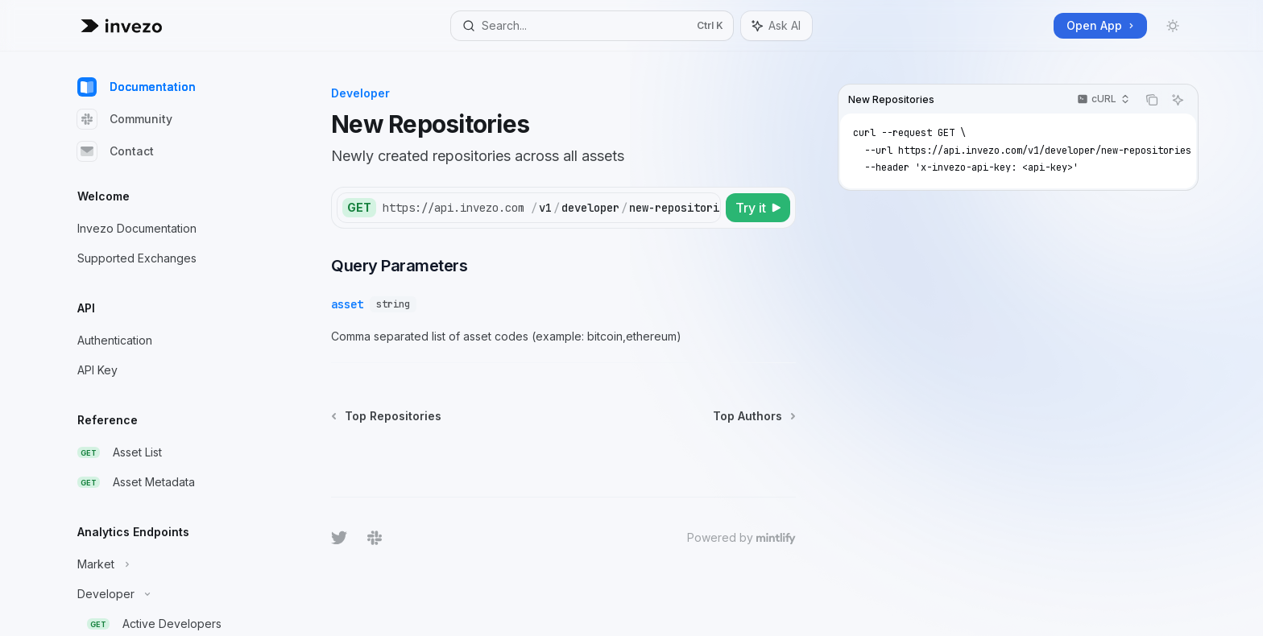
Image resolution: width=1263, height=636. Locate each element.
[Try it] (758, 207)
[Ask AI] (1177, 99)
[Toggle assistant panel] (776, 25)
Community (124, 119)
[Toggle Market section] (167, 564)
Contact (115, 151)
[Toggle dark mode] (1173, 26)
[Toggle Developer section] (167, 594)
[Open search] (592, 25)
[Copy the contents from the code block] (1151, 99)
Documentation (136, 87)
